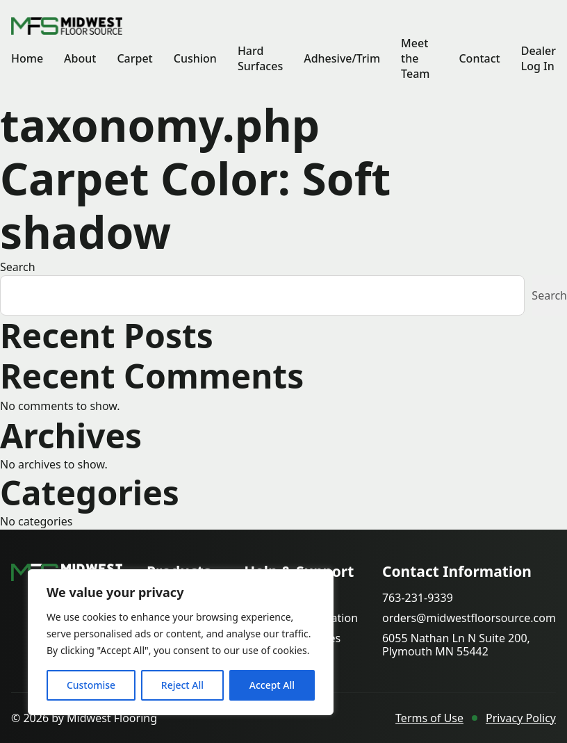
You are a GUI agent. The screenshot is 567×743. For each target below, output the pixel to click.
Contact (479, 58)
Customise (91, 685)
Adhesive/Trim (342, 58)
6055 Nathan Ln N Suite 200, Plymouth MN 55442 (456, 645)
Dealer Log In (538, 58)
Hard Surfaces (260, 58)
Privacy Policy (521, 718)
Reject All (182, 685)
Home (27, 58)
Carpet (134, 58)
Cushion (195, 58)
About (80, 58)
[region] (181, 642)
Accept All (272, 685)
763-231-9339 (417, 598)
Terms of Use (429, 718)
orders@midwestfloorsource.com (469, 618)
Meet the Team (415, 58)
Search (17, 267)
